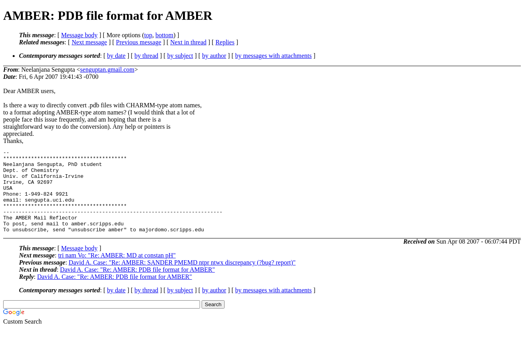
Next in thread (188, 42)
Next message (89, 42)
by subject (180, 55)
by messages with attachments (273, 55)
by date (116, 55)
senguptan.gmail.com (107, 69)
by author (214, 55)
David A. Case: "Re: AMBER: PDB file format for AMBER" (137, 286)
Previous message (138, 42)
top (148, 35)
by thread (146, 55)
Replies (224, 42)
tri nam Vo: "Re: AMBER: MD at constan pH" (117, 272)
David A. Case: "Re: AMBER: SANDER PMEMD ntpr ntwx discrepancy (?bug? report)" (182, 279)
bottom (164, 35)
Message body (79, 35)
